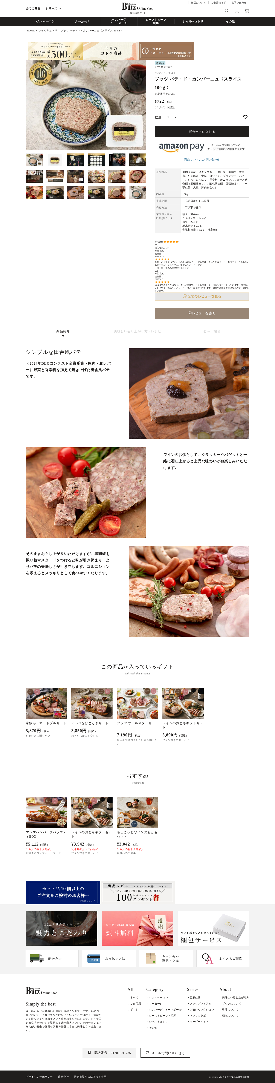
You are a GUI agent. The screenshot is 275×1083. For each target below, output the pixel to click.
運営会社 (63, 1076)
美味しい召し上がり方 (235, 997)
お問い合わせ (239, 2)
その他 (230, 21)
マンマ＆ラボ (198, 1015)
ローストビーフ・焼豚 (162, 1015)
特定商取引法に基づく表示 (90, 1076)
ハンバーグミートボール (119, 21)
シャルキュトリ (193, 21)
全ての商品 (33, 8)
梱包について (230, 1015)
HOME (31, 30)
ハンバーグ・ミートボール (165, 1009)
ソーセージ (81, 21)
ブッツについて (231, 1003)
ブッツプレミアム (200, 1003)
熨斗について (230, 1009)
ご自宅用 (135, 1003)
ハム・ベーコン (44, 21)
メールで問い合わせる (168, 1053)
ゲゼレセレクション (202, 1009)
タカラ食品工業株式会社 (237, 1077)
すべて (134, 997)
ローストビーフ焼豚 (156, 21)
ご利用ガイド (218, 2)
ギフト (134, 1009)
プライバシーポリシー (39, 1076)
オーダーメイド (199, 1021)
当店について (198, 2)
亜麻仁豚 (195, 997)
